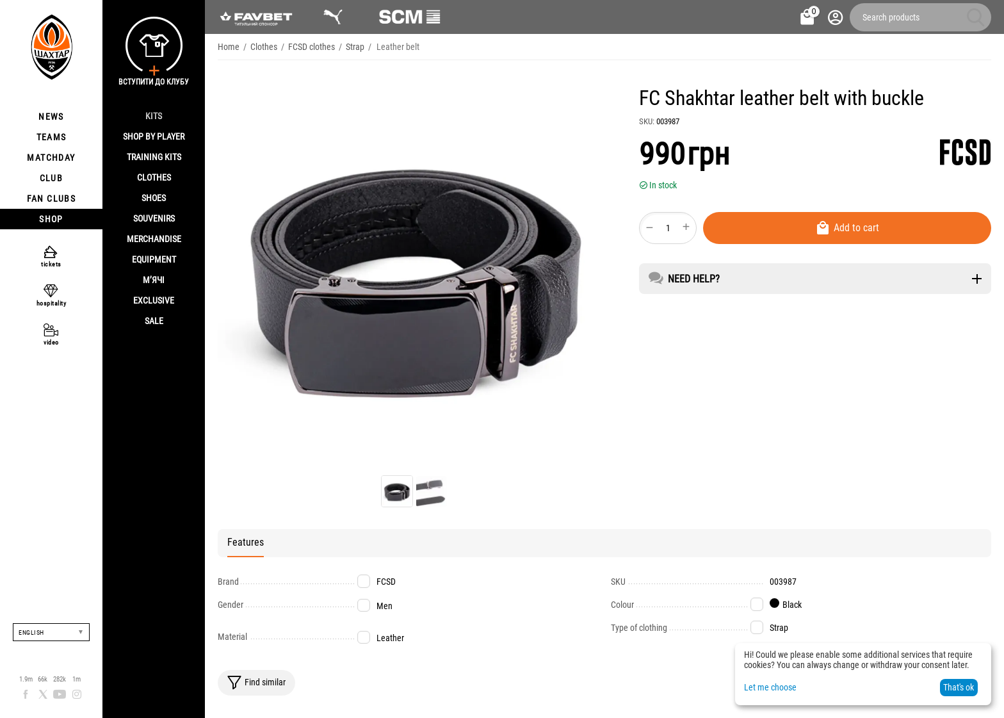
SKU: (646, 121)
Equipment (154, 259)
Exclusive (153, 300)
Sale (154, 321)
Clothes (154, 177)
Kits (153, 116)
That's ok (958, 687)
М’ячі (154, 280)
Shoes (154, 198)
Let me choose (770, 687)
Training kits (154, 157)
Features (245, 542)
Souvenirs (154, 218)
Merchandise (154, 239)
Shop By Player (153, 136)
